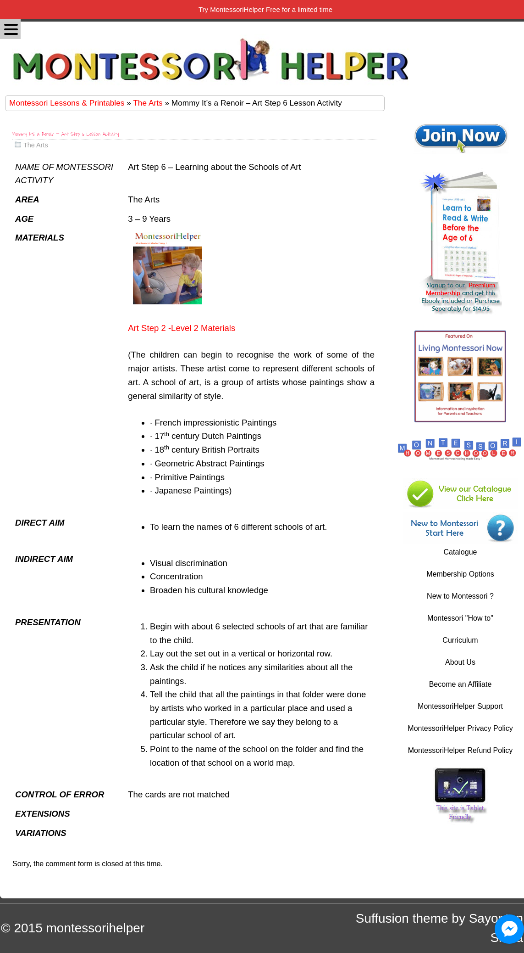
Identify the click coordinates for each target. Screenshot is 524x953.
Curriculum (460, 640)
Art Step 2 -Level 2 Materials (181, 328)
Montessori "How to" (460, 618)
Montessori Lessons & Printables (66, 102)
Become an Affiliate (460, 684)
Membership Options (460, 574)
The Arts (147, 102)
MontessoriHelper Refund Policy (460, 750)
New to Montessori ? (460, 596)
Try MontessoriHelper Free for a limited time (265, 9)
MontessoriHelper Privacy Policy (460, 728)
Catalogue (460, 552)
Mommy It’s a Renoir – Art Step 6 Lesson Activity (65, 134)
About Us (460, 662)
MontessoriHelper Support (460, 706)
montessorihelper (95, 928)
